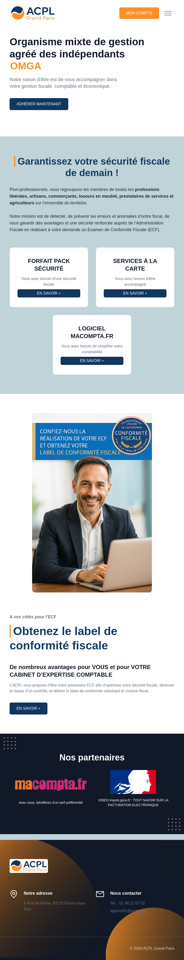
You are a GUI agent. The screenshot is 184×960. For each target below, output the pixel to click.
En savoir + (49, 293)
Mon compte (139, 13)
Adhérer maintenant (39, 104)
